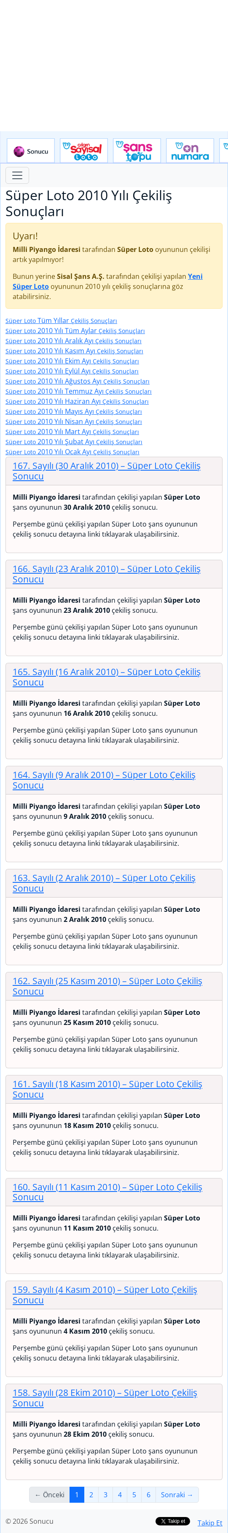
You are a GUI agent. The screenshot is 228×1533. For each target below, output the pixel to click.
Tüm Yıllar (61, 320)
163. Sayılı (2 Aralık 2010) (104, 883)
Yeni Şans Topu (137, 151)
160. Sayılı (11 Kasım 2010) (107, 1192)
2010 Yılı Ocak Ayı (72, 451)
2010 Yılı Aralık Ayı (73, 340)
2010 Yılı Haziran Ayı (77, 401)
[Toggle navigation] (17, 175)
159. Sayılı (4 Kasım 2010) (105, 1295)
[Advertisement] (114, 65)
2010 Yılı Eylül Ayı (72, 371)
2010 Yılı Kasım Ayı (74, 350)
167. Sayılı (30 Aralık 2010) (107, 471)
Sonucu (31, 151)
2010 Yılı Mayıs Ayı (73, 411)
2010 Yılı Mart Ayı (72, 431)
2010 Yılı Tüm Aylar (75, 330)
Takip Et (210, 1523)
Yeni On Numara (190, 151)
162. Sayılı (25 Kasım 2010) (107, 986)
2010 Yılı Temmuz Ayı (78, 391)
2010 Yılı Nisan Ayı (73, 421)
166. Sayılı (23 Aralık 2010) (107, 574)
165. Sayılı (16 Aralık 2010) (107, 677)
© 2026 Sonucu (29, 1521)
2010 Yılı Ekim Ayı (72, 360)
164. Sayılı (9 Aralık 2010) (104, 780)
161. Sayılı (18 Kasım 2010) (107, 1089)
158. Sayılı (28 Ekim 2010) (105, 1398)
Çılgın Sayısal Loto (84, 151)
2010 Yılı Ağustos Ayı (77, 381)
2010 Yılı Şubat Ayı (73, 441)
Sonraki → (177, 1494)
